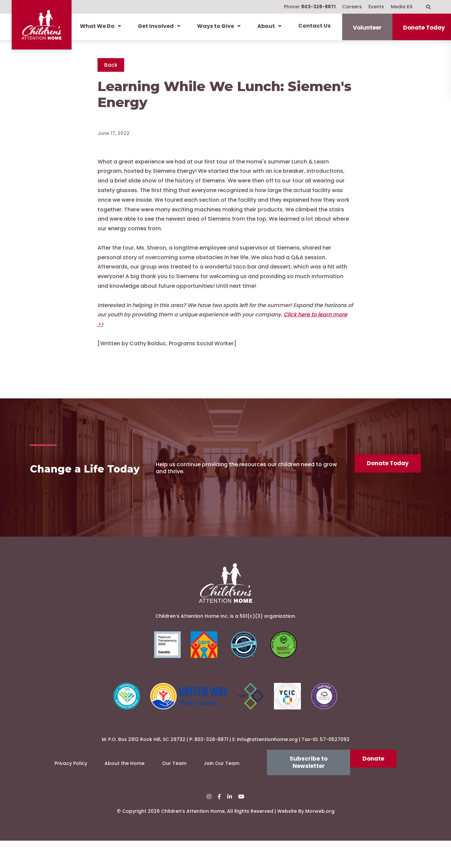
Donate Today (387, 467)
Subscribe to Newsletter (309, 771)
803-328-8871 (211, 748)
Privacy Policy (71, 772)
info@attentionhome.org (267, 748)
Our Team (174, 772)
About (269, 26)
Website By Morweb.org (306, 820)
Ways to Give (219, 26)
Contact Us (314, 26)
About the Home (124, 772)
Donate (373, 768)
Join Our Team (221, 772)
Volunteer (367, 28)
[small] (209, 806)
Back (110, 65)
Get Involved (159, 26)
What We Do (100, 26)
